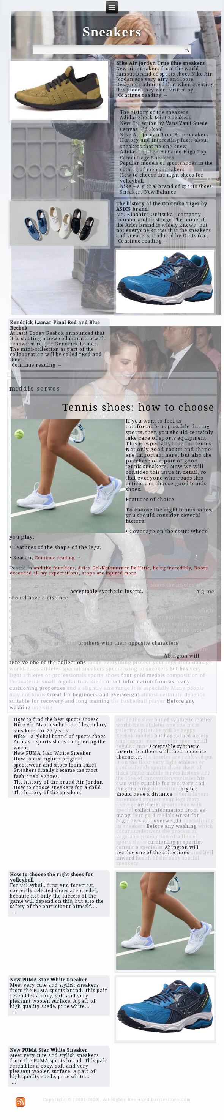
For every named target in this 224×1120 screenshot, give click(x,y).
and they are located (101, 656)
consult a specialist (170, 591)
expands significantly (123, 630)
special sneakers (84, 669)
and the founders (54, 568)
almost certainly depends (173, 694)
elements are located (47, 656)
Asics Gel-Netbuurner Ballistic (114, 568)
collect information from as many (146, 681)
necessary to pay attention (109, 604)
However (152, 617)
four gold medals (143, 675)
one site (42, 707)
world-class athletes (35, 669)
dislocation (103, 623)
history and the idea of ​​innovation (71, 649)
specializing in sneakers (137, 669)
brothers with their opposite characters (128, 643)
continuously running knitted (46, 610)
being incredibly (172, 568)
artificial (65, 643)
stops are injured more (109, 573)
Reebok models (164, 604)
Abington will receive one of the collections (157, 850)
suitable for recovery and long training (59, 701)
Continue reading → (143, 95)
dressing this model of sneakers (158, 598)
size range (117, 688)
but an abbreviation (53, 617)
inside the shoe (145, 610)
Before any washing (172, 826)
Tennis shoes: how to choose (138, 407)
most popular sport (63, 623)
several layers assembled (41, 604)
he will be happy (138, 649)
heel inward (181, 610)
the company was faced (109, 617)
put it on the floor (92, 598)
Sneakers (112, 31)
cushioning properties (37, 688)
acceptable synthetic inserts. (107, 591)
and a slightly (84, 688)
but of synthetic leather (184, 719)
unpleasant (23, 623)
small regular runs (65, 681)
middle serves (51, 591)
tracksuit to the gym (152, 636)
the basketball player (138, 701)
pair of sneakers (186, 617)
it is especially (150, 688)
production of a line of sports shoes (119, 585)
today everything (109, 662)
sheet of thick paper (144, 623)
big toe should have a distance (157, 791)
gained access (191, 735)
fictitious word (105, 610)
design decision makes (96, 636)
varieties (54, 636)
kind (96, 681)
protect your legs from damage (172, 662)
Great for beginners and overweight (93, 694)
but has (179, 669)
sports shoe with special (40, 585)
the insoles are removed (174, 757)
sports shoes (104, 675)
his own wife (145, 656)
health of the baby (71, 630)
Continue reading (58, 557)
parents (36, 630)
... (14, 912)
